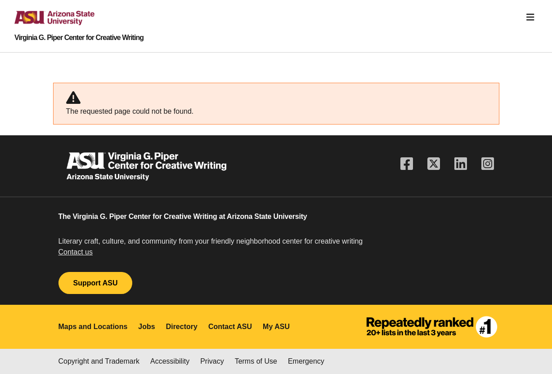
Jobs (146, 326)
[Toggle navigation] (530, 17)
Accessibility (169, 361)
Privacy (212, 361)
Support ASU (95, 283)
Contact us (75, 252)
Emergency (306, 361)
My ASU (276, 326)
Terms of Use (256, 361)
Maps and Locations (93, 326)
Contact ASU (230, 326)
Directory (181, 326)
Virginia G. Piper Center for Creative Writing (79, 37)
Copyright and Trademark (99, 361)
